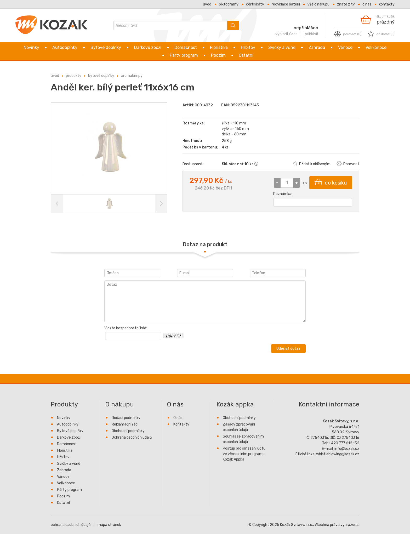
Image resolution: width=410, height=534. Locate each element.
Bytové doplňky (105, 47)
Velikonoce (376, 47)
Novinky (31, 47)
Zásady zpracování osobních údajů (239, 427)
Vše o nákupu (318, 4)
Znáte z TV (346, 4)
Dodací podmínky (126, 418)
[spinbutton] (287, 183)
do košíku (331, 182)
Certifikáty (255, 4)
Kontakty (387, 4)
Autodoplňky (64, 47)
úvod (55, 75)
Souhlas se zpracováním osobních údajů (243, 439)
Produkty (73, 75)
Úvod (207, 4)
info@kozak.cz (346, 448)
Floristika (219, 47)
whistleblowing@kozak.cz (337, 454)
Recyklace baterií (286, 4)
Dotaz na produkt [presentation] (205, 244)
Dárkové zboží (147, 47)
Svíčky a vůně (281, 47)
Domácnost (185, 47)
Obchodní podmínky (128, 431)
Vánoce (345, 47)
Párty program (184, 55)
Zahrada (317, 47)
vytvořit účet (286, 34)
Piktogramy (228, 4)
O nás (366, 4)
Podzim (218, 55)
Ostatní (246, 55)
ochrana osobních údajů (70, 524)
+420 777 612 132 (344, 443)
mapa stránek (109, 524)
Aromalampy (132, 75)
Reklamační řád (125, 424)
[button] (296, 183)
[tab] (205, 244)
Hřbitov (248, 47)
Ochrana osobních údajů (132, 437)
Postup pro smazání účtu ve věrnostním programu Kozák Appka (244, 454)
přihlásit (311, 34)
